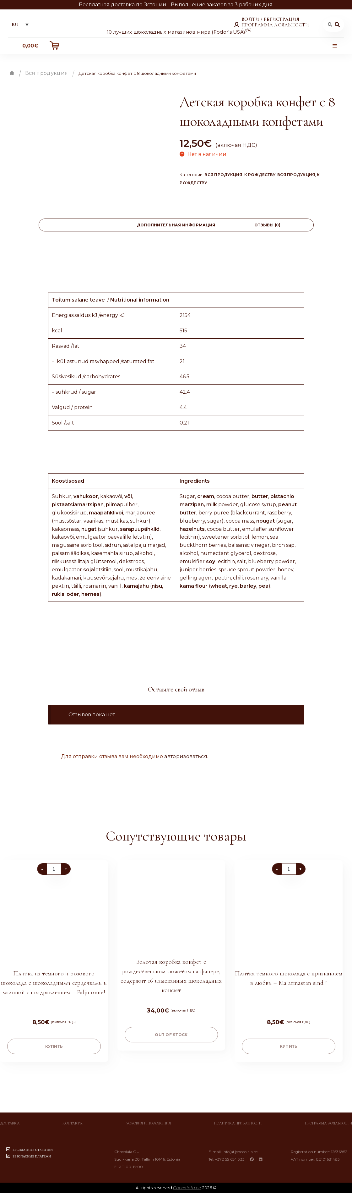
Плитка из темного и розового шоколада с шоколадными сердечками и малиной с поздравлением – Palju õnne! (54, 983)
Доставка (9, 1123)
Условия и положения (148, 1123)
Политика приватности (238, 1123)
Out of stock (171, 1034)
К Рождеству (260, 174)
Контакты (72, 1123)
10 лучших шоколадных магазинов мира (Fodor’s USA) (176, 32)
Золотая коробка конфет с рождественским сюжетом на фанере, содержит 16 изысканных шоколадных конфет (171, 976)
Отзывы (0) (267, 225)
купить (54, 1046)
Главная (11, 73)
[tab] (84, 225)
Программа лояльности (328, 1123)
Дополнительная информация (176, 225)
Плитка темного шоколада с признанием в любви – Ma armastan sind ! (288, 978)
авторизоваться (185, 756)
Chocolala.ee (187, 1187)
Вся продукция (46, 73)
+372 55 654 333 (230, 1159)
